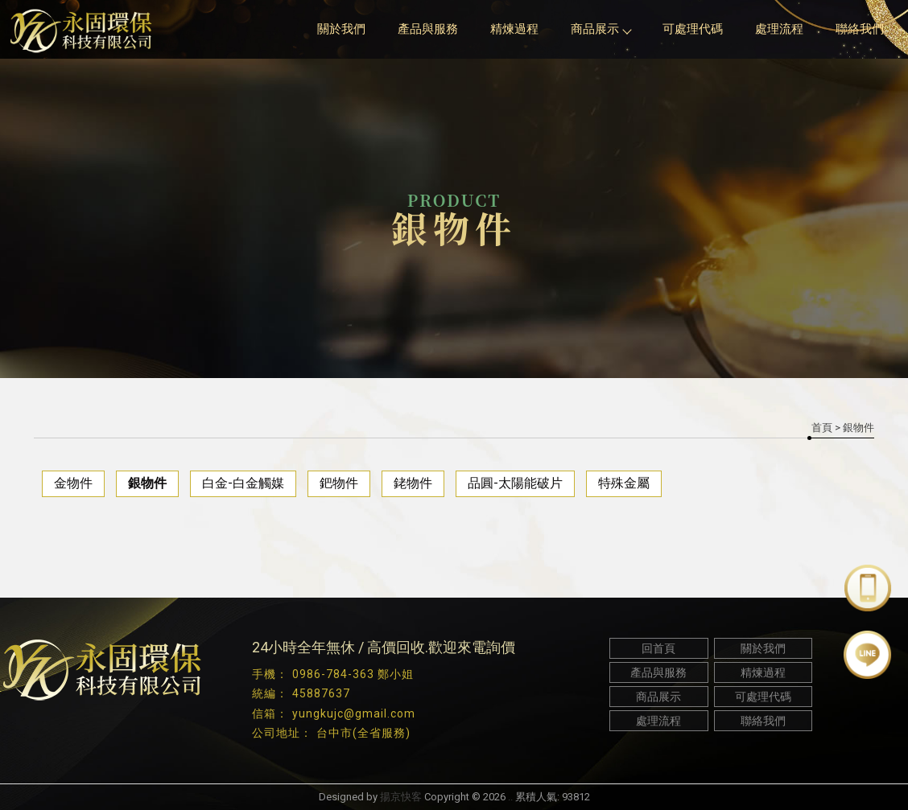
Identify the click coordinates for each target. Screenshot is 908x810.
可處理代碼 (692, 29)
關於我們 (341, 29)
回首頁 (658, 648)
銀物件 (147, 483)
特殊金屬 (624, 483)
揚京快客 (401, 797)
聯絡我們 (860, 29)
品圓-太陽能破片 (515, 483)
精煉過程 (514, 29)
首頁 (821, 427)
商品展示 (600, 29)
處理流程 (779, 29)
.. (510, 797)
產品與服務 (428, 29)
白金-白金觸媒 (243, 483)
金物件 (73, 483)
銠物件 (413, 483)
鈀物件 (339, 483)
